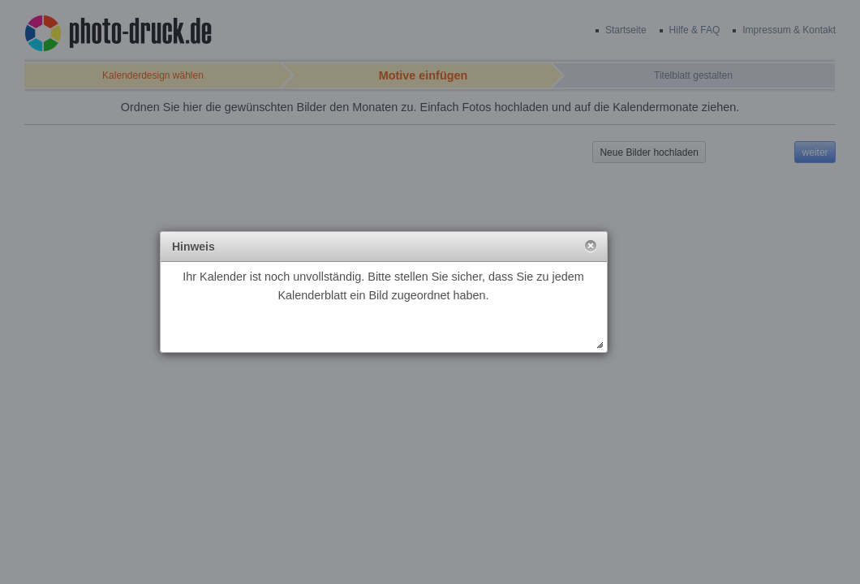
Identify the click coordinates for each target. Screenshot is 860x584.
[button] (590, 246)
